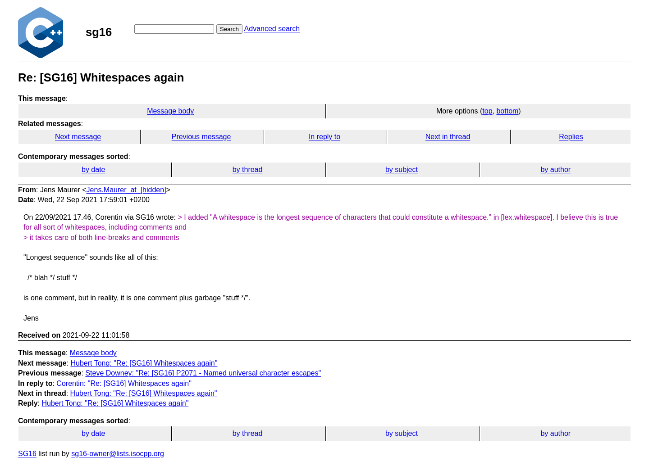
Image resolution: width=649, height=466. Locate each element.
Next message (78, 136)
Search (229, 29)
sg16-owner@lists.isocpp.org (117, 453)
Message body (170, 111)
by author (555, 169)
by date (93, 169)
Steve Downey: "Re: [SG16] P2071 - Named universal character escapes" (203, 373)
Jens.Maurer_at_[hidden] (126, 190)
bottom (507, 111)
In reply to (324, 136)
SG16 (27, 453)
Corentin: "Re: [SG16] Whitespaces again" (124, 383)
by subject (401, 169)
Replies (571, 136)
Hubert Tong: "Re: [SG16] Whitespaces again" (144, 363)
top (487, 111)
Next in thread (448, 136)
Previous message (201, 136)
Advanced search (272, 28)
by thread (248, 169)
